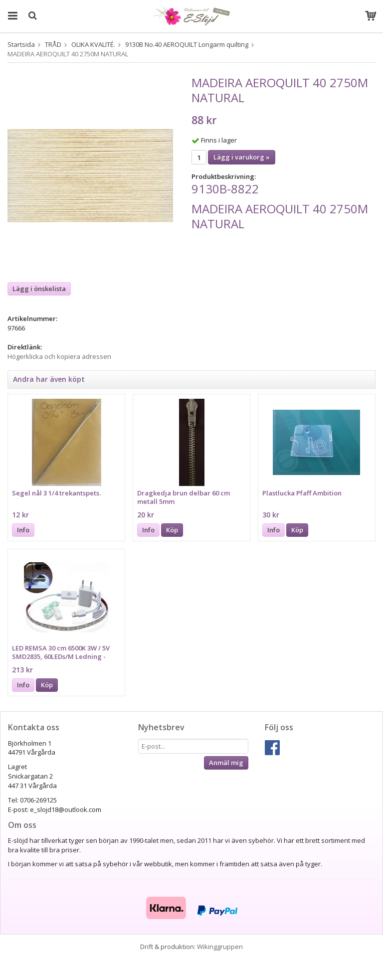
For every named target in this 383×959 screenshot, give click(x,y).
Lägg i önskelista (39, 288)
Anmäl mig (226, 762)
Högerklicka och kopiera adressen (59, 356)
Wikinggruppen (220, 946)
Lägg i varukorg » (241, 157)
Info (23, 529)
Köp (172, 529)
